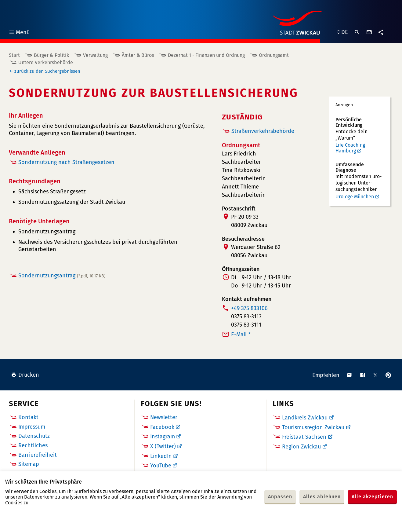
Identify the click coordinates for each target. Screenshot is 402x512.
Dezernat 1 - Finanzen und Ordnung (206, 55)
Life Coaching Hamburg (350, 148)
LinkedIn (161, 456)
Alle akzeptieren (372, 496)
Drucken (25, 374)
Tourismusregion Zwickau (313, 427)
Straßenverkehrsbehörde (262, 131)
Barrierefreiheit (37, 455)
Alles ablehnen (322, 496)
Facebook (162, 427)
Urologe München (354, 196)
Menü (19, 33)
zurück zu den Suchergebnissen (47, 71)
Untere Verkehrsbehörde (45, 62)
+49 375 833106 (249, 308)
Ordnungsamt (274, 55)
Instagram (162, 436)
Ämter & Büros (138, 55)
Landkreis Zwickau (305, 417)
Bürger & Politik (51, 55)
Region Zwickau (301, 446)
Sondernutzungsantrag (62, 275)
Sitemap (28, 464)
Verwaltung (95, 55)
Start (14, 55)
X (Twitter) (163, 446)
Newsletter (163, 417)
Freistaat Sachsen (304, 436)
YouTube (160, 465)
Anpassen (280, 496)
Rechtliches (33, 445)
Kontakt (28, 417)
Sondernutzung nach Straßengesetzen (66, 162)
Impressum (31, 426)
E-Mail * (241, 334)
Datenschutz (34, 436)
